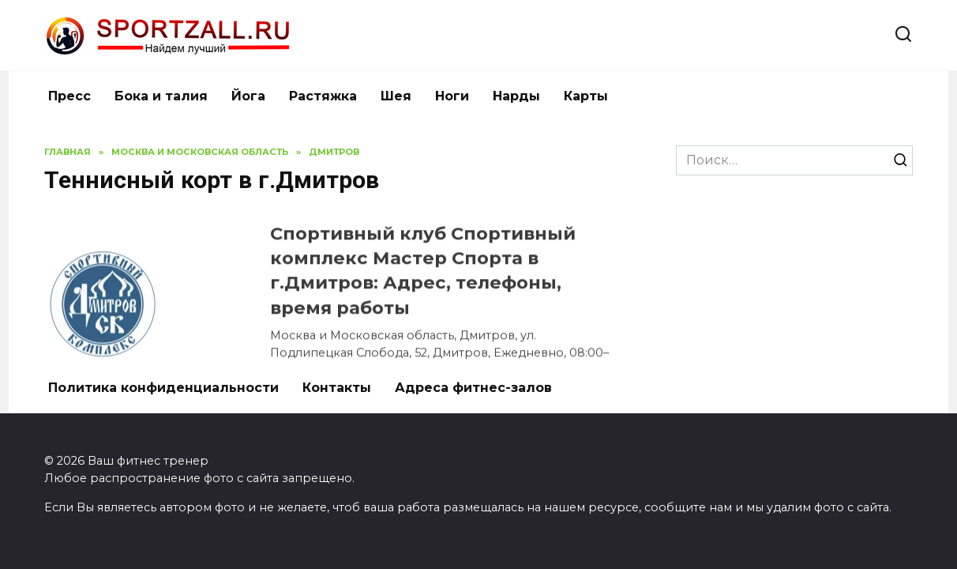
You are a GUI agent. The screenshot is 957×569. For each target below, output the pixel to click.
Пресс (69, 96)
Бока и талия (161, 96)
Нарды (516, 96)
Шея (396, 96)
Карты (586, 96)
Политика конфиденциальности (163, 387)
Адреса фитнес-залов (473, 387)
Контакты (336, 387)
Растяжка (323, 96)
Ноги (452, 96)
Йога (248, 96)
